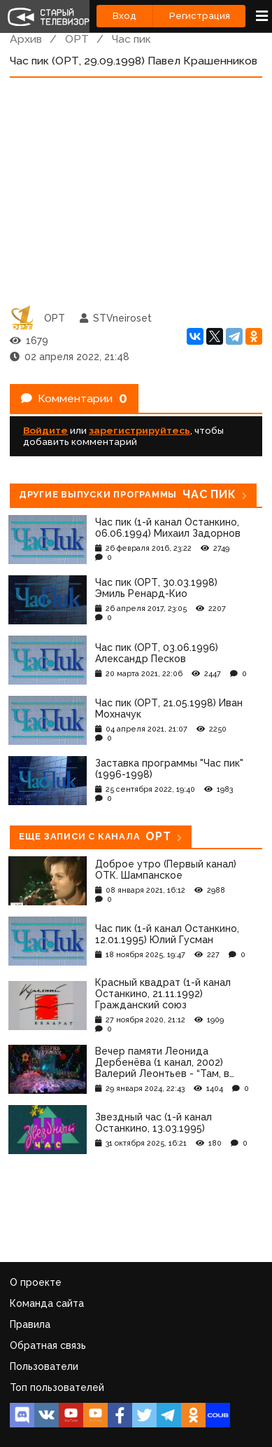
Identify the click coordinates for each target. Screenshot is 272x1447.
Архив (26, 39)
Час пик (131, 39)
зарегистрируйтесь (139, 430)
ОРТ (77, 39)
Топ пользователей (57, 1387)
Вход (124, 16)
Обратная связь (48, 1345)
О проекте (36, 1282)
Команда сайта (47, 1303)
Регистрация (199, 16)
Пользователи (44, 1366)
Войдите (45, 430)
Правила (30, 1324)
